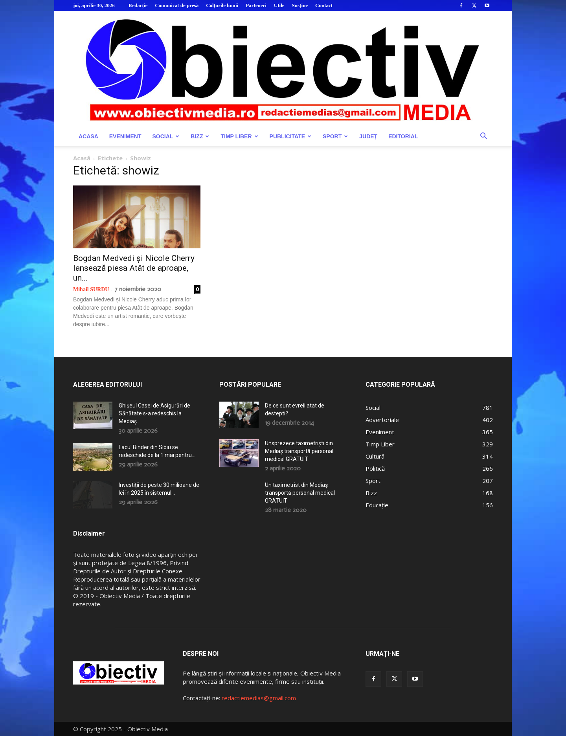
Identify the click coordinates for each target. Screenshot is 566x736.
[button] (483, 137)
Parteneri (256, 5)
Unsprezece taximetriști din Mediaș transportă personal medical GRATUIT (299, 451)
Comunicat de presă (176, 5)
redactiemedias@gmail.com (259, 698)
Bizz (200, 136)
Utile (279, 5)
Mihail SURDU (91, 289)
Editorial (403, 136)
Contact (324, 5)
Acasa (88, 136)
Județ (368, 136)
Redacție (138, 5)
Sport (335, 136)
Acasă (81, 158)
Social (165, 136)
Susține (300, 5)
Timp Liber (239, 136)
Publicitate (290, 136)
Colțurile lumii (222, 5)
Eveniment (125, 136)
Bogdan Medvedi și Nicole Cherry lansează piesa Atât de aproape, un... (134, 268)
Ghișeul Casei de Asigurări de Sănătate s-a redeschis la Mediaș (154, 413)
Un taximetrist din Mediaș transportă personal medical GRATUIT (300, 493)
